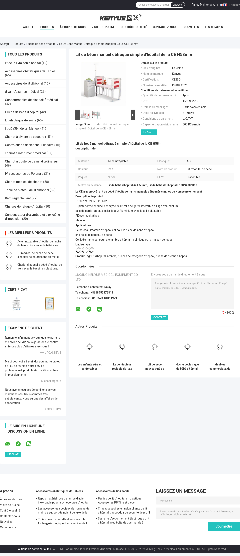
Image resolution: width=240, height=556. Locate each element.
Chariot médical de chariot (23, 182)
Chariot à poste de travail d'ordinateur (31, 161)
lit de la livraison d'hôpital (23, 63)
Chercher (177, 4)
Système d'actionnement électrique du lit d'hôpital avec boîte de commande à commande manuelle (123, 521)
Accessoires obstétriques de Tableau (31, 71)
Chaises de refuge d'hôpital (24, 206)
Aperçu (4, 43)
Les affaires (214, 27)
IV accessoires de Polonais (24, 174)
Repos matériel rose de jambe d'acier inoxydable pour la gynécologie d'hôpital (63, 500)
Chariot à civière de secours (24, 137)
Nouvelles (191, 27)
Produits (47, 27)
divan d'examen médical (22, 92)
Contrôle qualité (134, 27)
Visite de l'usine (103, 27)
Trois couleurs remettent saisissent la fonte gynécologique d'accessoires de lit (63, 521)
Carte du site (8, 527)
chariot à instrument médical (25, 153)
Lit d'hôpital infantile (104, 256)
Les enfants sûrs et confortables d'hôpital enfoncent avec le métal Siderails (89, 366)
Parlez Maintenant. (203, 4)
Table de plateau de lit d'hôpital (27, 190)
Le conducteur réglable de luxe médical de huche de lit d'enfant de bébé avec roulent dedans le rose (122, 366)
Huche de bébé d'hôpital (41, 43)
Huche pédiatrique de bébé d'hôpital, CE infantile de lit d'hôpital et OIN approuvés (187, 366)
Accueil (28, 27)
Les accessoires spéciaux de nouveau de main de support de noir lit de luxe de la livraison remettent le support (63, 511)
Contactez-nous (165, 27)
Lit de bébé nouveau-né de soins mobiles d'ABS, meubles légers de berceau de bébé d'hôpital (154, 366)
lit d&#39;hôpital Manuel (22, 128)
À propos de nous (73, 27)
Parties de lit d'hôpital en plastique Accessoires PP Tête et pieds (119, 500)
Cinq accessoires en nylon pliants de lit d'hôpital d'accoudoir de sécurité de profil (124, 510)
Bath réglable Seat (18, 198)
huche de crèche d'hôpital (172, 256)
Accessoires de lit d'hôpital (24, 83)
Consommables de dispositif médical (31, 100)
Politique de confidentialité (32, 549)
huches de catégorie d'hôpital (136, 256)
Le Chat (147, 132)
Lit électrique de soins (20, 120)
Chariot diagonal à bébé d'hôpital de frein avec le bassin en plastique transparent (39, 268)
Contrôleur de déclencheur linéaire (29, 145)
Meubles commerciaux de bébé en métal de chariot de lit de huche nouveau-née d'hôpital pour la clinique (220, 366)
